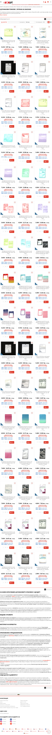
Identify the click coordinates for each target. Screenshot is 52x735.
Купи (11, 56)
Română (11, 729)
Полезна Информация (4, 713)
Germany (17, 729)
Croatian (29, 729)
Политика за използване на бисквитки (7, 706)
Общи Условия (3, 703)
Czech (35, 729)
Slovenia (20, 731)
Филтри (4, 22)
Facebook (3, 719)
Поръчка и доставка (24, 703)
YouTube (3, 724)
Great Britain (33, 731)
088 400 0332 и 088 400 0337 (34, 4)
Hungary (41, 729)
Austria (24, 729)
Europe (47, 729)
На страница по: (39, 22)
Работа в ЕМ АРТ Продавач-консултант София (9, 707)
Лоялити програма (23, 700)
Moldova (26, 733)
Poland (8, 731)
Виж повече (3, 15)
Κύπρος (26, 731)
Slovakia (14, 731)
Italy (3, 731)
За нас (1, 701)
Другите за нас (23, 701)
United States (41, 731)
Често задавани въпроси (25, 706)
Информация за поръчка (25, 704)
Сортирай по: (22, 22)
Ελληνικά (5, 729)
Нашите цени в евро (4, 700)
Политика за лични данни (5, 704)
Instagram (3, 721)
